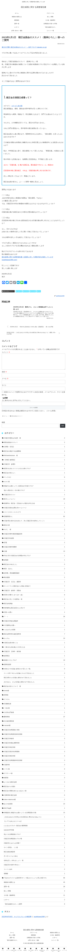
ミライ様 (34, 775)
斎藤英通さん (34, 522)
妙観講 (34, 566)
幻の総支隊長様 (34, 727)
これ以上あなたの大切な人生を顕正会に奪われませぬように (34, 823)
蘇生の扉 (34, 531)
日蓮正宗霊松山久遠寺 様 (34, 444)
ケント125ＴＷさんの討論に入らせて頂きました (34, 679)
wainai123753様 (34, 836)
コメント (6, 356)
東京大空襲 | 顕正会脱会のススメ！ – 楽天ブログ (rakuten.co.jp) (24, 47)
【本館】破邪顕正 (34, 466)
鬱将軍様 (34, 723)
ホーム (12, 938)
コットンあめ (34, 875)
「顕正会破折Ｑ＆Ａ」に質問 (34, 910)
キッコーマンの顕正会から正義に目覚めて (34, 592)
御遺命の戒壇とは (34, 888)
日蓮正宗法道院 (34, 544)
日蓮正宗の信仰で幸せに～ (34, 871)
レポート (34, 906)
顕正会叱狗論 (34, 610)
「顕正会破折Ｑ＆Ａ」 (12, 946)
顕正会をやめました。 (34, 570)
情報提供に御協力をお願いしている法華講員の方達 (34, 819)
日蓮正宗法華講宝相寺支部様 (34, 740)
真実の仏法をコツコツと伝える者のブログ (34, 474)
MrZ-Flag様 (34, 814)
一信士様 (34, 714)
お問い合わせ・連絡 (33, 946)
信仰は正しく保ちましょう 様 (34, 866)
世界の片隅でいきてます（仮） (34, 601)
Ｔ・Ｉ (34, 623)
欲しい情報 (34, 897)
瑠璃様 (34, 880)
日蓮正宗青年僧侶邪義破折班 (34, 540)
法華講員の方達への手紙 (33, 944)
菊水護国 (34, 583)
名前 (4, 378)
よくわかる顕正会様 (34, 788)
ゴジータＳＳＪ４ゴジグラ (34, 518)
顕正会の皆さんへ (34, 479)
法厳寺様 (34, 771)
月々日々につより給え (34, 862)
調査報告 (33, 941)
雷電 (34, 549)
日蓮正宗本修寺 (34, 745)
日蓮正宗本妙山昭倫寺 (34, 627)
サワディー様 (34, 779)
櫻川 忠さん (34, 575)
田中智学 (25, 291)
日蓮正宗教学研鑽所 (34, 553)
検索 (3, 428)
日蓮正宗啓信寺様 (34, 762)
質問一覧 (34, 893)
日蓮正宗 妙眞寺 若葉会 (34, 596)
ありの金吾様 (34, 810)
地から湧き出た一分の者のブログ (34, 496)
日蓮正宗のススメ (34, 501)
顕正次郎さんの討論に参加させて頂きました (34, 684)
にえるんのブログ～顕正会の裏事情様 (34, 832)
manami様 (34, 731)
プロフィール (33, 938)
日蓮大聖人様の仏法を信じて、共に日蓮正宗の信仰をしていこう (34, 527)
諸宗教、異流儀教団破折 (34, 579)
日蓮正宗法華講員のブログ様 (34, 845)
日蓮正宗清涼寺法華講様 (34, 758)
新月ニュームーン (34, 505)
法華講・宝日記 (34, 453)
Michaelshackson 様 (34, 461)
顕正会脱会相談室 (34, 858)
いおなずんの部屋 (34, 636)
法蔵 (34, 557)
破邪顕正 (34, 662)
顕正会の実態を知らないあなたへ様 (34, 797)
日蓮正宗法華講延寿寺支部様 (34, 766)
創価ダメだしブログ (34, 666)
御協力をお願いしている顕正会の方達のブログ (34, 492)
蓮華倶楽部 (34, 670)
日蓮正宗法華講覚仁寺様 (34, 736)
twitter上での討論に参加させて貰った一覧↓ (34, 675)
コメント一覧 (55, 946)
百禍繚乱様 (34, 710)
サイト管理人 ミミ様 (34, 853)
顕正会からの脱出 (34, 792)
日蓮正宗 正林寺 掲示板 (34, 657)
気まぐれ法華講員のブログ (34, 840)
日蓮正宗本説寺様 (34, 753)
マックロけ (34, 483)
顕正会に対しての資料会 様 (34, 605)
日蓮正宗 (19, 291)
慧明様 (34, 701)
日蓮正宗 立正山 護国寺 (34, 588)
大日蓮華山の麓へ (34, 631)
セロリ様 (34, 488)
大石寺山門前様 (34, 718)
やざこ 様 (34, 535)
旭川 (38, 291)
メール (5, 385)
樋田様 (34, 784)
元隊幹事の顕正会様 (34, 801)
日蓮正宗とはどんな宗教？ (34, 849)
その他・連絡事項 (34, 901)
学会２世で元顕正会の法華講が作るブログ (34, 562)
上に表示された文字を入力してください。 (17, 407)
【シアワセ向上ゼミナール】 (34, 827)
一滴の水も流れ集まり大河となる (34, 653)
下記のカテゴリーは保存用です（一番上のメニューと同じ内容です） (34, 884)
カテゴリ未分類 (16, 106)
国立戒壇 (32, 291)
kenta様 (34, 697)
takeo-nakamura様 (34, 805)
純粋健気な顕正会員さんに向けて (34, 614)
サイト (4, 391)
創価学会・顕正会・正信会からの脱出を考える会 (34, 509)
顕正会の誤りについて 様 (34, 692)
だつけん (34, 705)
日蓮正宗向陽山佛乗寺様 (34, 749)
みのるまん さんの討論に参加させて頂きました (34, 688)
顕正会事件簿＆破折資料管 (34, 640)
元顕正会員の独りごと (34, 649)
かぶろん (34, 644)
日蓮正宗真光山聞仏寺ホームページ (34, 514)
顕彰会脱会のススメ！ (8, 291)
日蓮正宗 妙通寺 (34, 470)
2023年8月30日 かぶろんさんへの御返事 (16, 923)
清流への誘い (34, 618)
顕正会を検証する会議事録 (34, 457)
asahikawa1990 (39, 923)
